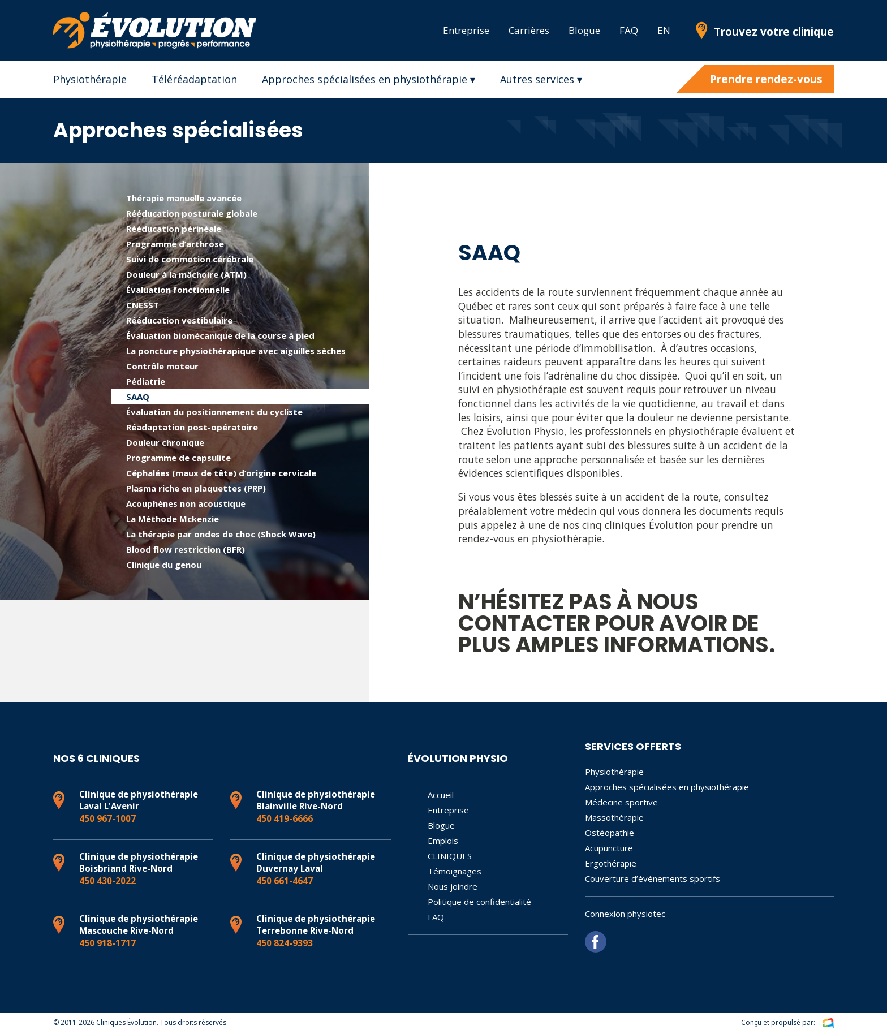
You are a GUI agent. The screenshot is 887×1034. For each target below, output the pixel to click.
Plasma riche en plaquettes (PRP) (196, 488)
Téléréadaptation (194, 79)
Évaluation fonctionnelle (178, 289)
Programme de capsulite (178, 457)
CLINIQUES (450, 855)
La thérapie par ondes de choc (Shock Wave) (221, 534)
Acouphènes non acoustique (186, 503)
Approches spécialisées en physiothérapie (667, 786)
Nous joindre (452, 886)
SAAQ (137, 396)
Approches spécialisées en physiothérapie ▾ (368, 79)
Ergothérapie (610, 863)
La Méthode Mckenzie (172, 518)
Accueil (441, 794)
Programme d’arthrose (175, 243)
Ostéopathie (609, 832)
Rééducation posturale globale (191, 213)
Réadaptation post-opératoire (192, 427)
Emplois (443, 840)
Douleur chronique (165, 442)
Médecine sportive (621, 802)
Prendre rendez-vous (766, 79)
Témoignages (454, 871)
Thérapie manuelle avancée (184, 198)
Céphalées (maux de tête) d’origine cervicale (221, 473)
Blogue (584, 30)
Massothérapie (614, 817)
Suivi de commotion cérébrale (189, 259)
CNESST (142, 305)
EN (663, 30)
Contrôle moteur (162, 366)
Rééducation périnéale (173, 228)
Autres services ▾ (541, 79)
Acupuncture (609, 848)
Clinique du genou (163, 564)
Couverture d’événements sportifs (652, 878)
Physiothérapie (90, 79)
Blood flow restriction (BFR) (185, 549)
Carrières (529, 30)
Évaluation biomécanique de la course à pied (220, 335)
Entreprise (466, 30)
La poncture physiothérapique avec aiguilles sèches (236, 350)
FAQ (628, 30)
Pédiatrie (145, 381)
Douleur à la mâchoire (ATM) (186, 274)
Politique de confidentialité (479, 901)
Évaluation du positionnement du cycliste (214, 411)
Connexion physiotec (625, 913)
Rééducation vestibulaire (179, 320)
